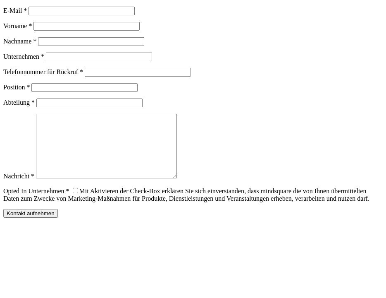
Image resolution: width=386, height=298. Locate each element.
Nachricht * (18, 188)
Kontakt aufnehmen (31, 226)
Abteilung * (19, 102)
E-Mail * (15, 10)
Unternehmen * (23, 56)
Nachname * (19, 41)
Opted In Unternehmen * (36, 203)
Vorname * (17, 25)
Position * (16, 87)
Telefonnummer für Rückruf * (43, 71)
